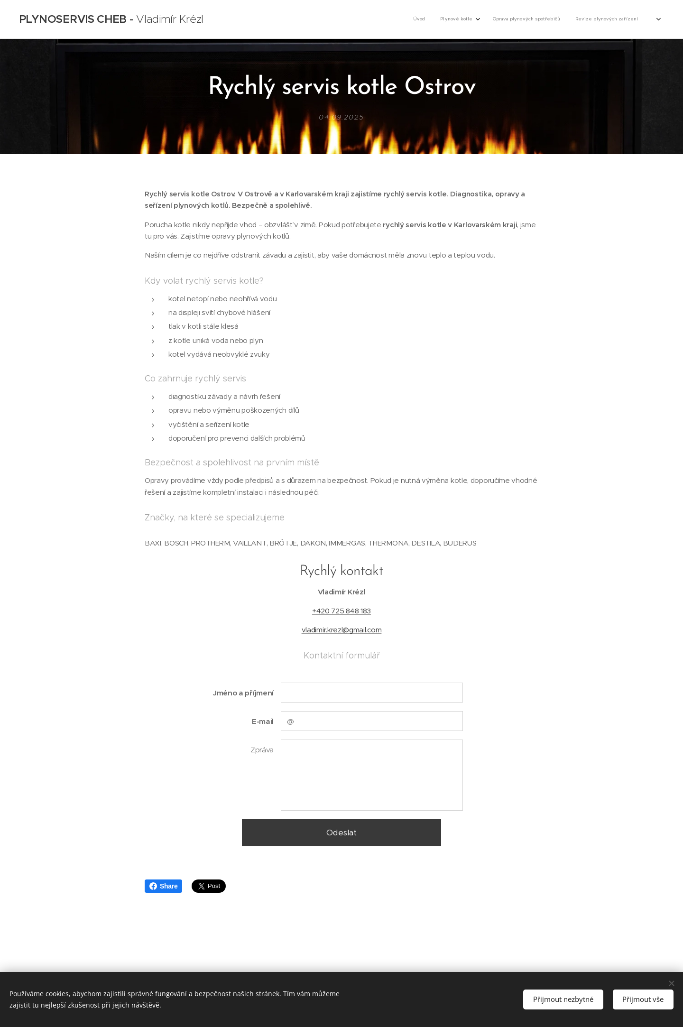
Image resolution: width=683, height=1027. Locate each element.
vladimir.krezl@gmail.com (342, 629)
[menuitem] (586, 19)
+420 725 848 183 (341, 610)
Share (163, 886)
